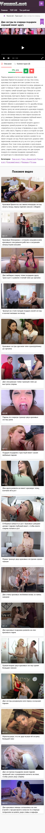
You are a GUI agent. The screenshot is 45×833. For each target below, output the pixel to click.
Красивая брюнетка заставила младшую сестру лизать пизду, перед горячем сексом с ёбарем (22, 205)
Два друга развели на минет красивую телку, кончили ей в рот (20, 489)
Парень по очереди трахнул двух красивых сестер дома (20, 418)
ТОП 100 (13, 10)
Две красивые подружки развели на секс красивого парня (19, 631)
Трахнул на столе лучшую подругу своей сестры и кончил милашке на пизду (22, 312)
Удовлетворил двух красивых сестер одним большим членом (20, 666)
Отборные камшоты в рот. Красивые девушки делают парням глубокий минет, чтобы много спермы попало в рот (21, 526)
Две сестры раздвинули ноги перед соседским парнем (21, 702)
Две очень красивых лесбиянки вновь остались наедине (21, 595)
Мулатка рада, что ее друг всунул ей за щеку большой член (20, 737)
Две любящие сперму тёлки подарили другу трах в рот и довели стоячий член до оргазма (21, 276)
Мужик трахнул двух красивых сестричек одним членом (22, 560)
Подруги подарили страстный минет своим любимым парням (20, 453)
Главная (4, 10)
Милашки (25, 162)
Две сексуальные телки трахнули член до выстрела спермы (19, 382)
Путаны (33, 162)
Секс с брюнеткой (29, 159)
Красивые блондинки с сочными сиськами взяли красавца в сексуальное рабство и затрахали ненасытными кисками (22, 242)
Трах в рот (16, 159)
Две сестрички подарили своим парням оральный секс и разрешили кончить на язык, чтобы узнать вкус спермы (20, 774)
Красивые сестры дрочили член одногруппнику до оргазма (21, 347)
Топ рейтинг (24, 10)
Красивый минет (13, 162)
